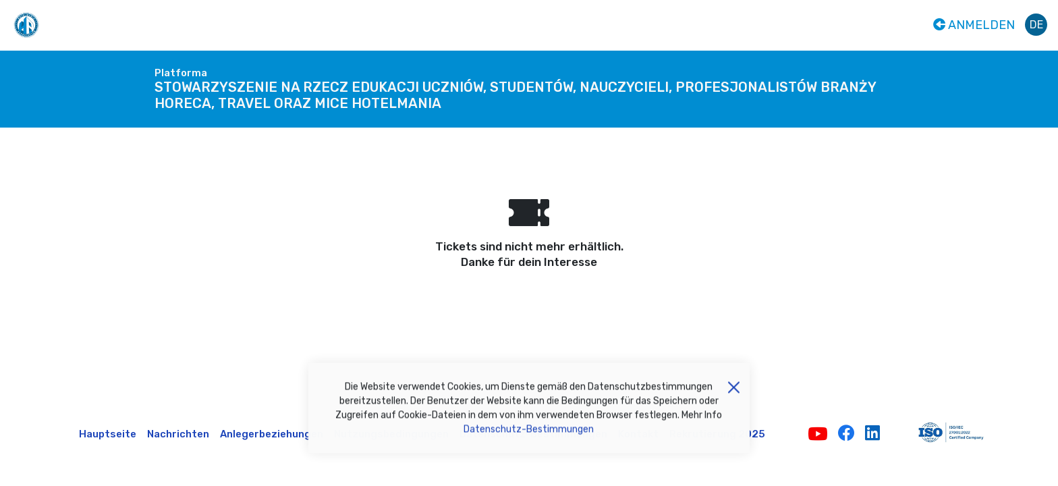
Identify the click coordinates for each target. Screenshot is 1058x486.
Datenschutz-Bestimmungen (529, 433)
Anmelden (974, 25)
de (1036, 24)
